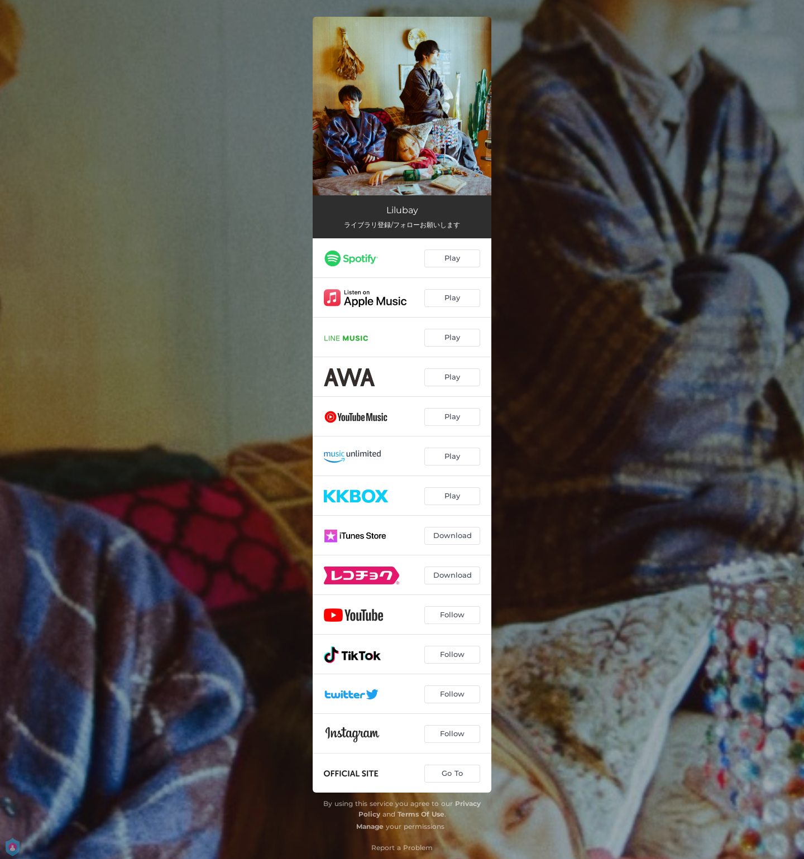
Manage (370, 826)
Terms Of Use (421, 814)
